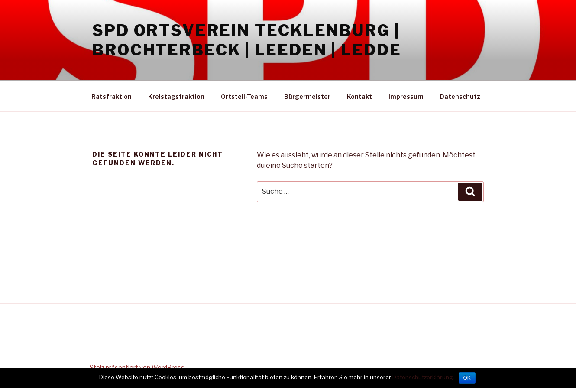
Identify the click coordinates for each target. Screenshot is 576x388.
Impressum (406, 96)
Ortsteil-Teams (244, 96)
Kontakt (359, 96)
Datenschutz (460, 96)
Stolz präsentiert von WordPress (137, 367)
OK (467, 378)
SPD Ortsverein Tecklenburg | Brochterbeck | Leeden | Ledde (246, 40)
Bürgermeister (307, 96)
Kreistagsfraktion (176, 96)
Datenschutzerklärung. (423, 377)
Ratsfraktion (111, 96)
